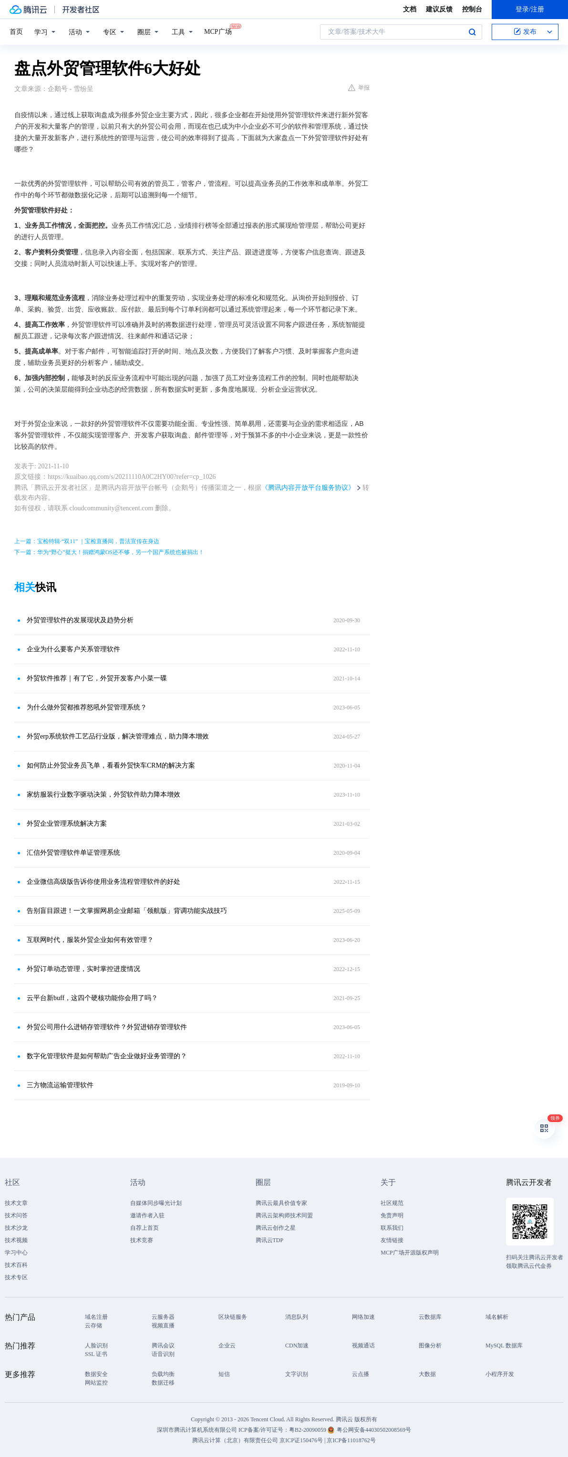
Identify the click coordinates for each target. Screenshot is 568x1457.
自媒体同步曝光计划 (156, 1203)
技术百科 (16, 1265)
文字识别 (296, 1374)
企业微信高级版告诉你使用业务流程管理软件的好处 (103, 881)
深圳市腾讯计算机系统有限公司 (197, 1430)
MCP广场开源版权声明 (409, 1252)
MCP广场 (218, 31)
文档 (409, 9)
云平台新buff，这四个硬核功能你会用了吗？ (92, 998)
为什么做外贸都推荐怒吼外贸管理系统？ (87, 707)
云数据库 (430, 1317)
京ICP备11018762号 (351, 1440)
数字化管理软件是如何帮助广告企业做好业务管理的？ (107, 1056)
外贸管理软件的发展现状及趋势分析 (80, 620)
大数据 (427, 1374)
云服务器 (163, 1317)
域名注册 (96, 1317)
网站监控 (96, 1382)
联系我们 (392, 1227)
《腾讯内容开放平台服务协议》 (308, 487)
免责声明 (392, 1215)
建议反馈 (439, 9)
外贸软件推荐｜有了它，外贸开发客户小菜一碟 (97, 678)
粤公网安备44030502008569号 (374, 1430)
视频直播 (163, 1325)
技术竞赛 (141, 1240)
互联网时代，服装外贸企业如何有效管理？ (90, 939)
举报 (359, 87)
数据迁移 (163, 1382)
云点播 (360, 1374)
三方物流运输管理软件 (60, 1085)
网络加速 (363, 1317)
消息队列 (296, 1317)
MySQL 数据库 (504, 1345)
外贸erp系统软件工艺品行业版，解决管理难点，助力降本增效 (118, 736)
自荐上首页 (144, 1227)
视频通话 (363, 1345)
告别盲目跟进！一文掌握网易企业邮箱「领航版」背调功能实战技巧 (127, 910)
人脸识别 (96, 1345)
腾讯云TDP (270, 1240)
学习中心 (16, 1252)
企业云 (227, 1345)
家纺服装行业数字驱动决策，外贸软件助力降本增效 (103, 794)
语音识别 (163, 1354)
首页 (16, 31)
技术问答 (16, 1215)
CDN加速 (297, 1345)
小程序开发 (499, 1374)
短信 (224, 1374)
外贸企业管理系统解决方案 (67, 823)
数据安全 (96, 1374)
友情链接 (392, 1240)
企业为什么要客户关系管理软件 (73, 649)
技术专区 (16, 1277)
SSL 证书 (96, 1354)
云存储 (93, 1325)
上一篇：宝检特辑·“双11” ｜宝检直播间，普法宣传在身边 (86, 541)
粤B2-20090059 (308, 1430)
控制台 (472, 9)
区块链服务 (232, 1317)
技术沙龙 (16, 1227)
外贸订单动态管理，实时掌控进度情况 (83, 968)
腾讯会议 (163, 1345)
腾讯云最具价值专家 (281, 1203)
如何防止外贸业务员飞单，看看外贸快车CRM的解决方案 (111, 765)
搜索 (472, 32)
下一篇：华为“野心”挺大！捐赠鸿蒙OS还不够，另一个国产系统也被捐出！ (109, 552)
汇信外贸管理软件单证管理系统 (73, 852)
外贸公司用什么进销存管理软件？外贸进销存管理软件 (107, 1027)
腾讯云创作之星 (276, 1227)
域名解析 (496, 1317)
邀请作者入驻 (147, 1215)
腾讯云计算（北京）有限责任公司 (235, 1440)
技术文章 (16, 1203)
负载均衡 (163, 1374)
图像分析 (430, 1345)
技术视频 (16, 1240)
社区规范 (392, 1203)
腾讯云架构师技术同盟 (284, 1215)
